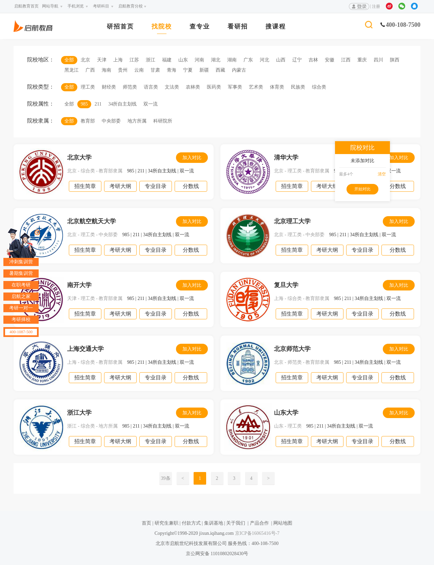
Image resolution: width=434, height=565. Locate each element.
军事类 (235, 87)
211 (98, 104)
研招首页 (120, 26)
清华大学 (286, 157)
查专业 (200, 26)
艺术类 (256, 87)
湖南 (232, 59)
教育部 (88, 121)
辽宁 (297, 59)
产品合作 (259, 523)
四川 (378, 59)
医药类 (214, 87)
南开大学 (79, 285)
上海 (118, 59)
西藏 (220, 70)
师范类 (130, 87)
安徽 (329, 59)
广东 (248, 59)
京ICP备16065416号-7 (256, 533)
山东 (183, 59)
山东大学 (286, 412)
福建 (167, 59)
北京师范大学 (292, 348)
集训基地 (213, 523)
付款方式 (191, 523)
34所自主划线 (122, 104)
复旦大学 (286, 285)
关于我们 (235, 523)
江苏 (134, 59)
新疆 (204, 70)
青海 (171, 70)
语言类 (151, 87)
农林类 (193, 87)
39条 (166, 478)
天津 (101, 59)
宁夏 (188, 70)
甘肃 (155, 70)
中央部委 (111, 121)
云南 (139, 70)
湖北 (215, 59)
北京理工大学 (292, 221)
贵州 (122, 70)
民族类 (298, 87)
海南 (106, 70)
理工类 (88, 87)
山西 (280, 59)
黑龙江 (71, 70)
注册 (376, 6)
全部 (69, 59)
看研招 (238, 26)
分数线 (191, 186)
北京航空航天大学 (91, 221)
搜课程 (275, 26)
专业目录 (155, 186)
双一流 (150, 104)
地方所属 (136, 121)
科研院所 (162, 121)
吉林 (313, 59)
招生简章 (85, 186)
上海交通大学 (85, 348)
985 (84, 104)
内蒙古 (239, 70)
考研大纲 (120, 186)
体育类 (277, 87)
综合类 (319, 87)
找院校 (162, 26)
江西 (346, 59)
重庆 (362, 59)
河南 (199, 59)
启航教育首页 (26, 6)
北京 (85, 59)
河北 (264, 59)
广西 (90, 70)
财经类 (109, 87)
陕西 (394, 59)
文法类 (172, 87)
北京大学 (79, 157)
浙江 (150, 59)
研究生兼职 (166, 523)
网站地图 (282, 523)
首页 (146, 523)
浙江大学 (79, 412)
